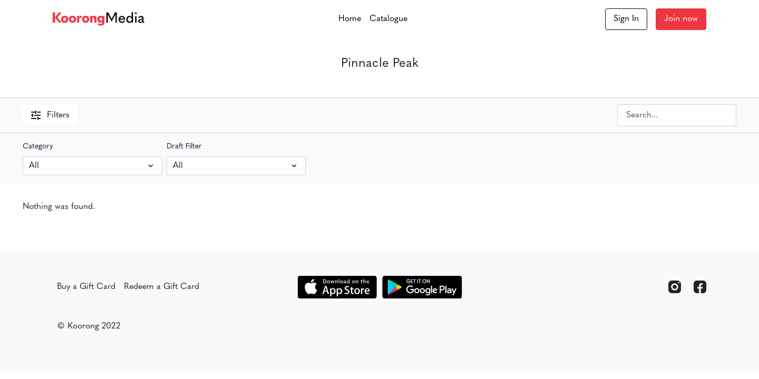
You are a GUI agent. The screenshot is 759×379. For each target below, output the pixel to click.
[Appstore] (337, 287)
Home (349, 19)
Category (38, 147)
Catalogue (388, 19)
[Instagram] (674, 287)
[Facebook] (700, 287)
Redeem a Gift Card (161, 287)
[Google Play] (422, 287)
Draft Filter (184, 147)
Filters (50, 115)
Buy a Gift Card (86, 287)
